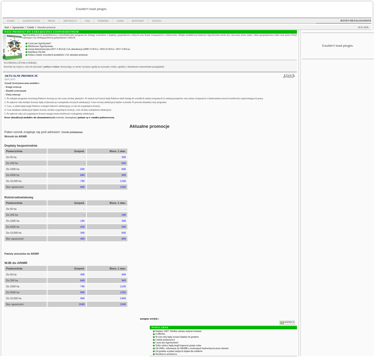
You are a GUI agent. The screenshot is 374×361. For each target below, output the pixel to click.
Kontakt (138, 21)
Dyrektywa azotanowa (166, 354)
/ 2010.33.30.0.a (107, 49)
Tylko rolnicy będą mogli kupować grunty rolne (178, 345)
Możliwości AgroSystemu (40, 46)
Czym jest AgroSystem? (39, 43)
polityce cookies (51, 66)
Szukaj (156, 21)
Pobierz (103, 21)
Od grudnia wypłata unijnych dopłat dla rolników (179, 351)
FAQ (87, 21)
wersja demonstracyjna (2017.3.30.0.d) (47, 49)
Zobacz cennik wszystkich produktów (46, 54)
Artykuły (70, 21)
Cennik (31, 27)
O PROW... (161, 334)
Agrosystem (31, 21)
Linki (120, 21)
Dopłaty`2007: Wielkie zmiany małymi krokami (179, 331)
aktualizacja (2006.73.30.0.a (85, 49)
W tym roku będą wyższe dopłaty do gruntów (177, 336)
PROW (51, 21)
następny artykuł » (149, 318)
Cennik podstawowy (72, 132)
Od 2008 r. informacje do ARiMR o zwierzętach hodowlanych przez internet (192, 348)
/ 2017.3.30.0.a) (122, 49)
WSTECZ (289, 322)
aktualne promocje (79, 54)
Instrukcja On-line (37, 52)
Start (11, 21)
